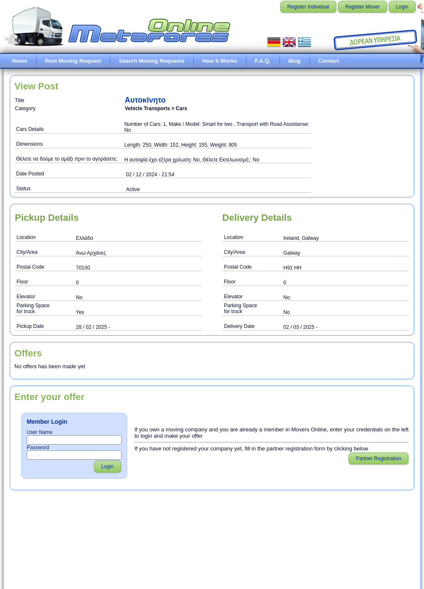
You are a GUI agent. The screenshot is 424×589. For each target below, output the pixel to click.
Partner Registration (378, 458)
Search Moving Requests (151, 61)
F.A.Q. (263, 61)
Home (19, 61)
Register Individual (308, 7)
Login (402, 7)
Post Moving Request (73, 61)
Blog (294, 61)
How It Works (219, 61)
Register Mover (362, 7)
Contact (328, 61)
